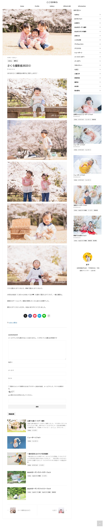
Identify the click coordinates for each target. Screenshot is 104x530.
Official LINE (67, 6)
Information (82, 6)
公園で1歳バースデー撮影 (36, 421)
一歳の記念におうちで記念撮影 (37, 454)
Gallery (52, 6)
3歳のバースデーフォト (80, 205)
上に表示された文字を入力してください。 (20, 395)
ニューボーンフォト (34, 437)
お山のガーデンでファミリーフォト (39, 488)
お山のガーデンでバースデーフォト (39, 472)
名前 (10, 362)
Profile (37, 6)
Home (22, 6)
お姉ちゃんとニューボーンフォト (83, 114)
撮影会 (15, 322)
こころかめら (52, 2)
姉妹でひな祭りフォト (80, 236)
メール (11, 370)
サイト (10, 378)
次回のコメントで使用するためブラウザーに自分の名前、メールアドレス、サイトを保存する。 (36, 387)
